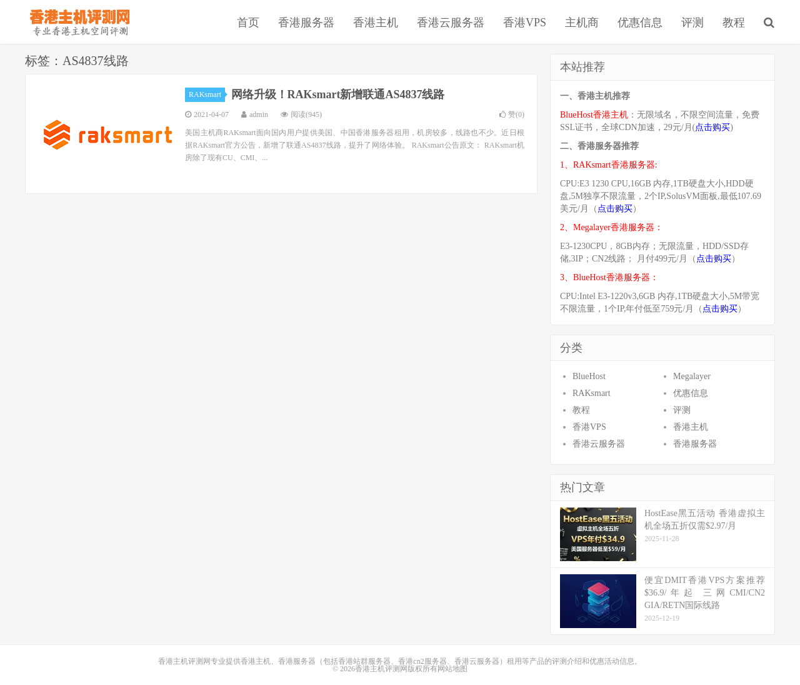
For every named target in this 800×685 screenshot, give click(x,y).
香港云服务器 (450, 22)
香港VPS (524, 22)
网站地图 (453, 668)
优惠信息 (640, 22)
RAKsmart (207, 94)
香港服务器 (306, 22)
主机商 (582, 22)
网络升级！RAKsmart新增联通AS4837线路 (338, 94)
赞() (511, 114)
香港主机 (375, 22)
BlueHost (589, 376)
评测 (692, 22)
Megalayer (692, 376)
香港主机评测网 (77, 22)
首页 (248, 22)
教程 (733, 22)
